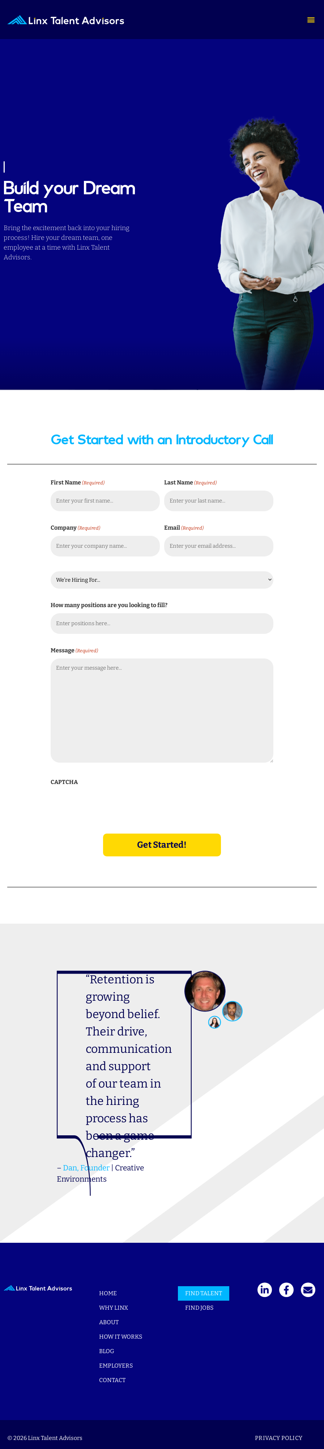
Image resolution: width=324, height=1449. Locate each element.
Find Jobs (199, 1300)
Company (75, 526)
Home (108, 1286)
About (109, 1315)
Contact (112, 1372)
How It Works (120, 1329)
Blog (106, 1343)
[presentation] (106, 799)
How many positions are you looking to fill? (109, 602)
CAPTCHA (64, 777)
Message (74, 646)
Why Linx (113, 1300)
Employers (116, 1358)
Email (184, 526)
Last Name (190, 483)
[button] (311, 20)
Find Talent (203, 1286)
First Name (78, 483)
